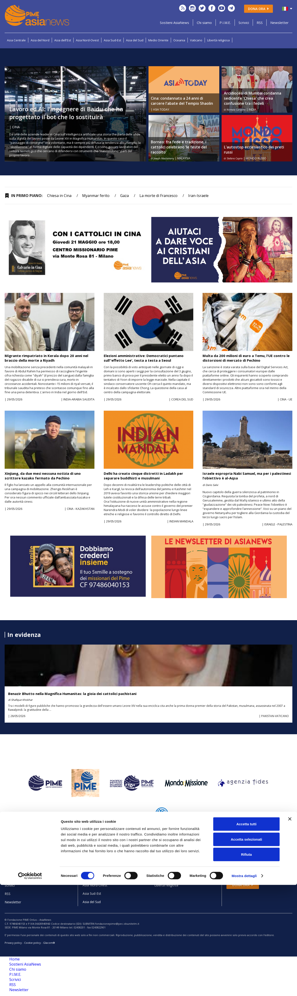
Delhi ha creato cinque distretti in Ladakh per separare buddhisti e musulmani (143, 475)
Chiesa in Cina (59, 195)
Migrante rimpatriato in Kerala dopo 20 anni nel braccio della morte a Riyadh (46, 358)
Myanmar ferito (96, 195)
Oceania (179, 40)
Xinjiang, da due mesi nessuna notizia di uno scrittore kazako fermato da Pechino (43, 475)
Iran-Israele (198, 195)
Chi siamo (204, 22)
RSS (260, 22)
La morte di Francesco (158, 195)
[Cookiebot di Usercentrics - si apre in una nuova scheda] (30, 986)
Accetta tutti (246, 935)
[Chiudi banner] (289, 930)
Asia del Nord (40, 40)
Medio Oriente (158, 40)
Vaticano (196, 40)
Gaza (124, 195)
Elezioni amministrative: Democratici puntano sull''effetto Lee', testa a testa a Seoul (144, 358)
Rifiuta (246, 965)
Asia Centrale (16, 40)
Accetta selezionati (246, 950)
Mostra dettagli (244, 987)
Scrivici (244, 22)
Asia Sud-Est (112, 40)
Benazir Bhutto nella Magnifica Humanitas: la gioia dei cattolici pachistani (72, 693)
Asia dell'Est (62, 40)
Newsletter (279, 22)
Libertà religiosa (218, 40)
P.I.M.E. (225, 22)
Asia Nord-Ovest (87, 40)
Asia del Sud (134, 40)
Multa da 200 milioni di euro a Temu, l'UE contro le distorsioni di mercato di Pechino (246, 358)
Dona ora (258, 9)
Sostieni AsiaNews (174, 22)
